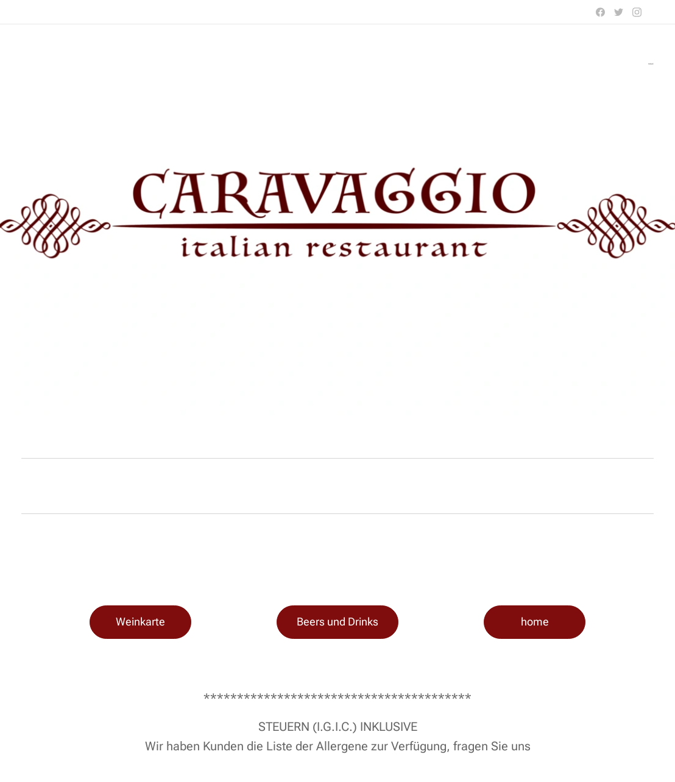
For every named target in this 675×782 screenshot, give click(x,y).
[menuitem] (652, 64)
